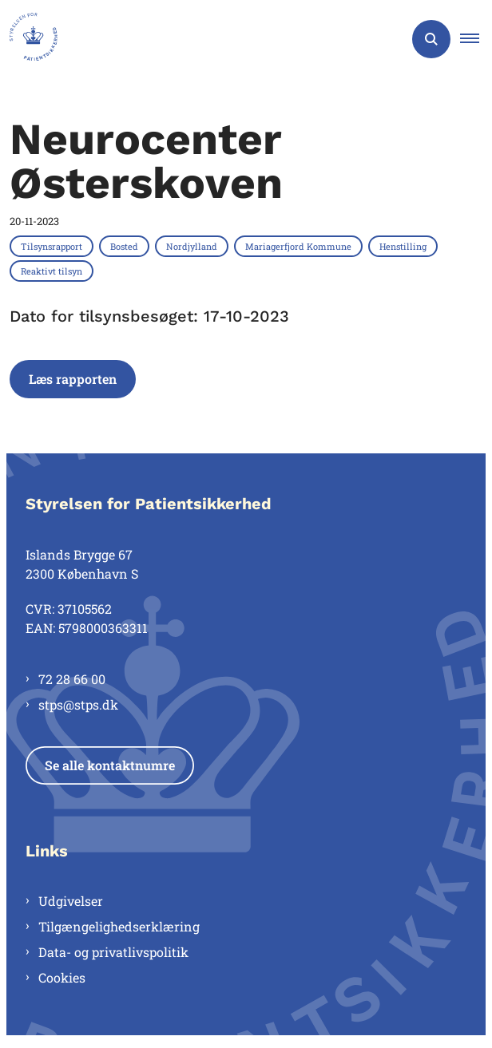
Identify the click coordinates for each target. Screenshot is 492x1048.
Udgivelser (70, 900)
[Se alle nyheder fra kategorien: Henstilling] (404, 246)
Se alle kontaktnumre (110, 765)
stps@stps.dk (78, 704)
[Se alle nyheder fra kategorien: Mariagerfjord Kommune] (300, 246)
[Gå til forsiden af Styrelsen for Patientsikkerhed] (29, 39)
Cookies (61, 977)
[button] (476, 39)
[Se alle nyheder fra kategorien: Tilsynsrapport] (53, 246)
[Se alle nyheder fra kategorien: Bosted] (126, 246)
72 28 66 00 (71, 678)
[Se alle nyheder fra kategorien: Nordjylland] (193, 246)
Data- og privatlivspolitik (113, 951)
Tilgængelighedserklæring (119, 926)
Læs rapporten (73, 378)
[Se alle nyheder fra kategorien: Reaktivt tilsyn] (53, 270)
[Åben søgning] (431, 39)
